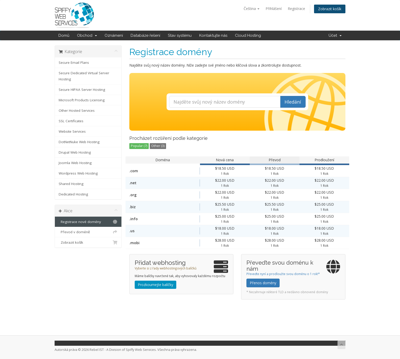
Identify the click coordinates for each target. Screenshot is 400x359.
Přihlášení (274, 8)
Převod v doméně (88, 232)
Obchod (87, 35)
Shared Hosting (71, 183)
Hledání (292, 102)
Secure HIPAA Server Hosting (82, 89)
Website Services (72, 131)
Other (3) (158, 146)
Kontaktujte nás (213, 35)
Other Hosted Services (77, 110)
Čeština (251, 8)
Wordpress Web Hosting (78, 173)
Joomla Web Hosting (75, 162)
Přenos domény (263, 282)
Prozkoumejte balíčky (155, 284)
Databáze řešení (145, 35)
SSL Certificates (71, 121)
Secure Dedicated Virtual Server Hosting (84, 76)
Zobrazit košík (329, 8)
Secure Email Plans (74, 62)
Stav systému (180, 35)
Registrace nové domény (88, 222)
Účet (335, 35)
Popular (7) (139, 146)
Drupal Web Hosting (75, 152)
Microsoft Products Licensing (82, 100)
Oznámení (114, 35)
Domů (63, 35)
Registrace (296, 8)
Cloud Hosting (248, 35)
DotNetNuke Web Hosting (79, 142)
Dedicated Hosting (73, 194)
